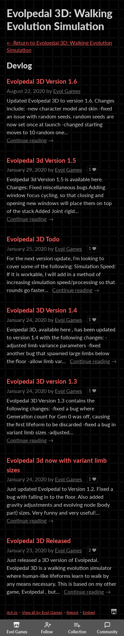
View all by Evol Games (42, 612)
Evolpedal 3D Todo (33, 239)
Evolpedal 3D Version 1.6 (42, 81)
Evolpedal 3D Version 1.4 (42, 310)
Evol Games (66, 91)
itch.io (12, 612)
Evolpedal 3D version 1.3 (42, 381)
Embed (89, 612)
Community (107, 628)
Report (72, 612)
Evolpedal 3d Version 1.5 (41, 160)
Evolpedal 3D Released (39, 540)
